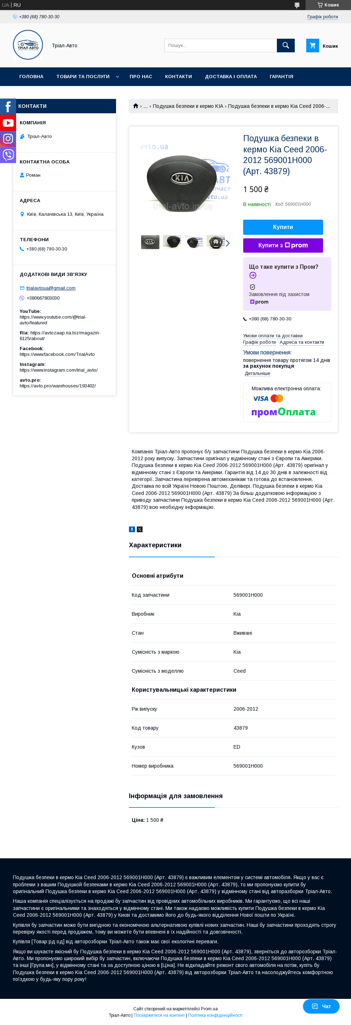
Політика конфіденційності (215, 1015)
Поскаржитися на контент (159, 1015)
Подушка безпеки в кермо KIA (188, 106)
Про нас (141, 76)
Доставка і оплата (231, 76)
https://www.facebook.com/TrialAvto (57, 354)
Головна (31, 76)
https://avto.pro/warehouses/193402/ (58, 385)
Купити (283, 227)
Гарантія (281, 76)
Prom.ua (209, 1008)
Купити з (283, 245)
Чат (321, 1006)
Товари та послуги (83, 76)
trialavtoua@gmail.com (51, 288)
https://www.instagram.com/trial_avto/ (59, 370)
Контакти (178, 76)
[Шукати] (286, 45)
